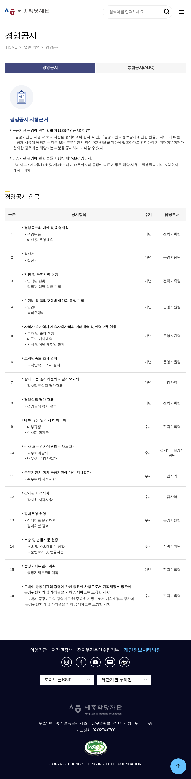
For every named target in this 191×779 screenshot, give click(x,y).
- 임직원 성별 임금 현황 (43, 286)
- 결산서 (31, 260)
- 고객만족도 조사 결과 (42, 365)
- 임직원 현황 (35, 281)
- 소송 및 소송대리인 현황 (45, 546)
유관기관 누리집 (116, 679)
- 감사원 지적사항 (39, 500)
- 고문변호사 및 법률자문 (44, 552)
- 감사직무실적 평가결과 (44, 385)
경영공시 (53, 47)
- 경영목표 (33, 234)
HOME (12, 47)
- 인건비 (31, 307)
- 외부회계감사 (36, 453)
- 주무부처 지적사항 (40, 479)
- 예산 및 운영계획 (39, 240)
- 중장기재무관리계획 (41, 573)
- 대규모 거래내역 (39, 339)
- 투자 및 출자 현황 (39, 333)
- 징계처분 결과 (37, 526)
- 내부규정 (33, 427)
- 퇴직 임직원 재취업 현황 (45, 344)
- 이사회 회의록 (37, 432)
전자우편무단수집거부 (98, 650)
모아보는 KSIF (57, 679)
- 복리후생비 (35, 313)
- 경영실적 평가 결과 (41, 406)
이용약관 (38, 650)
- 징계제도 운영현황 (40, 520)
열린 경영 (32, 47)
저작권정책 (62, 650)
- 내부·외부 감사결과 (41, 458)
